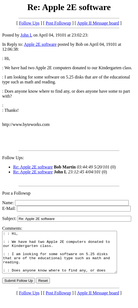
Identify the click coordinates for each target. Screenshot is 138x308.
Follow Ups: (13, 157)
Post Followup (58, 23)
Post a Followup (16, 193)
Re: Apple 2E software (33, 167)
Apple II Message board (98, 23)
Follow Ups (29, 23)
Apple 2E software (40, 44)
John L (26, 35)
